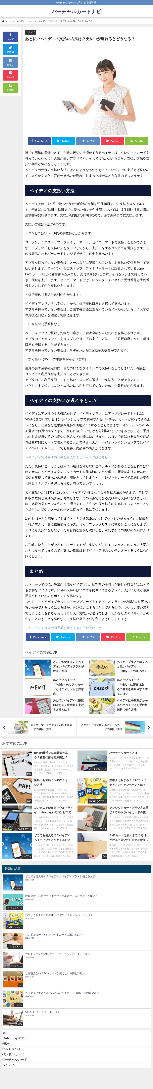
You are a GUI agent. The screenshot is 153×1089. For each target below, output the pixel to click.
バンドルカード (13, 1054)
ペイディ (30, 32)
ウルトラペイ (11, 1048)
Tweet (10, 49)
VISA (5, 1043)
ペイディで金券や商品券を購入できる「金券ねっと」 (66, 627)
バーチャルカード (14, 1059)
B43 (4, 1032)
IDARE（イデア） (14, 1038)
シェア (10, 36)
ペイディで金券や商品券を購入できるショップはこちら (68, 457)
